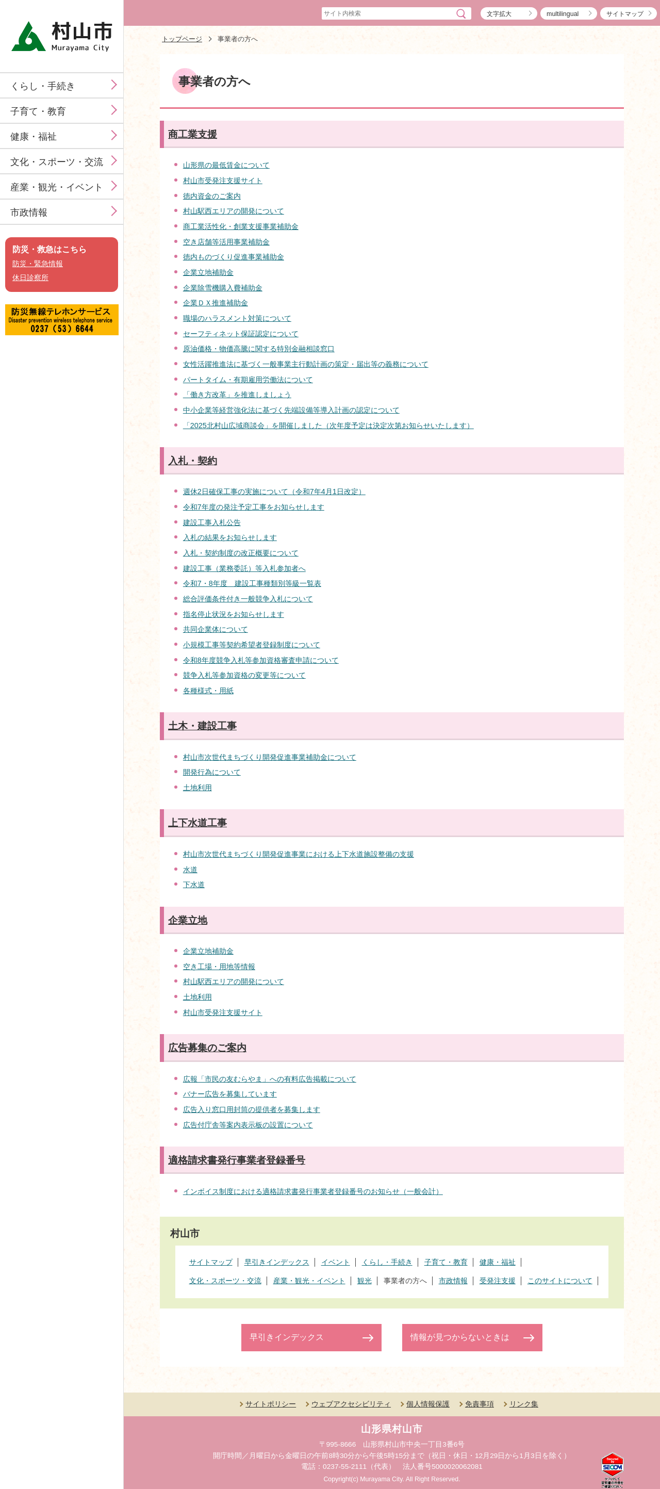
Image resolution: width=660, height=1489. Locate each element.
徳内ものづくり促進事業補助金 (233, 257)
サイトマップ (625, 14)
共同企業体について (215, 629)
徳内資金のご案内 (212, 196)
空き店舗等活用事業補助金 (226, 242)
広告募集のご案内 (207, 1047)
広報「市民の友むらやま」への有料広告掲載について (269, 1079)
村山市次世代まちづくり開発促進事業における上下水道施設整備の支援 (298, 854)
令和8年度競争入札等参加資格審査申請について (261, 660)
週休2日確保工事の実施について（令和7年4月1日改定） (274, 491)
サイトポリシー (270, 1404)
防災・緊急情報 (37, 264)
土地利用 (197, 787)
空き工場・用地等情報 (219, 966)
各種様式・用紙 (208, 690)
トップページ (182, 39)
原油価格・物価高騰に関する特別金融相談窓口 (259, 349)
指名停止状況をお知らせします (233, 614)
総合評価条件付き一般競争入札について (248, 599)
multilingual (563, 14)
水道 (190, 869)
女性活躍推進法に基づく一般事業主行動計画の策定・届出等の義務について (305, 364)
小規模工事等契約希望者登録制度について (251, 645)
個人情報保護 (428, 1404)
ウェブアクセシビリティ (351, 1404)
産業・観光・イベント (56, 187)
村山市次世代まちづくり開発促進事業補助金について (269, 757)
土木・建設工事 (202, 726)
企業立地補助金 (208, 272)
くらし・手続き (42, 86)
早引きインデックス (287, 1337)
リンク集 (523, 1404)
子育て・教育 (38, 111)
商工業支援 (192, 134)
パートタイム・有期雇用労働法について (248, 379)
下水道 (194, 884)
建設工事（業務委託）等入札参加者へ (244, 568)
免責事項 (479, 1404)
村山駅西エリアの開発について (233, 211)
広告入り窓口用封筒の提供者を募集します (251, 1109)
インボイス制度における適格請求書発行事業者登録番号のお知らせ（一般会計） (313, 1191)
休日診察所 (30, 278)
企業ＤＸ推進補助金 (215, 303)
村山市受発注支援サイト (222, 180)
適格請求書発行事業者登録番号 (236, 1160)
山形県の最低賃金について (226, 165)
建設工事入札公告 (212, 522)
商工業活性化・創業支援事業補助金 (241, 226)
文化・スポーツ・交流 (56, 162)
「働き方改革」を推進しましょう (237, 394)
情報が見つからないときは (459, 1337)
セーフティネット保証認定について (241, 334)
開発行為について (212, 772)
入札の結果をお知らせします (230, 537)
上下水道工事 (197, 822)
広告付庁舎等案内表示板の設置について (248, 1125)
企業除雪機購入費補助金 (222, 288)
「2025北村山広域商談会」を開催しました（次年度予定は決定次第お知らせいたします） (328, 425)
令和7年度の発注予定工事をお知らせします (253, 507)
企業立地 (187, 920)
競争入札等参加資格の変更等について (244, 675)
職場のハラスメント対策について (237, 318)
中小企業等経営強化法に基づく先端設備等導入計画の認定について (291, 410)
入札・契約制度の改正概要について (241, 553)
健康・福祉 (33, 137)
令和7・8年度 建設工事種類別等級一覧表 (252, 583)
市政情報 (28, 212)
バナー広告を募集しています (230, 1094)
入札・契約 (192, 460)
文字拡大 (499, 14)
